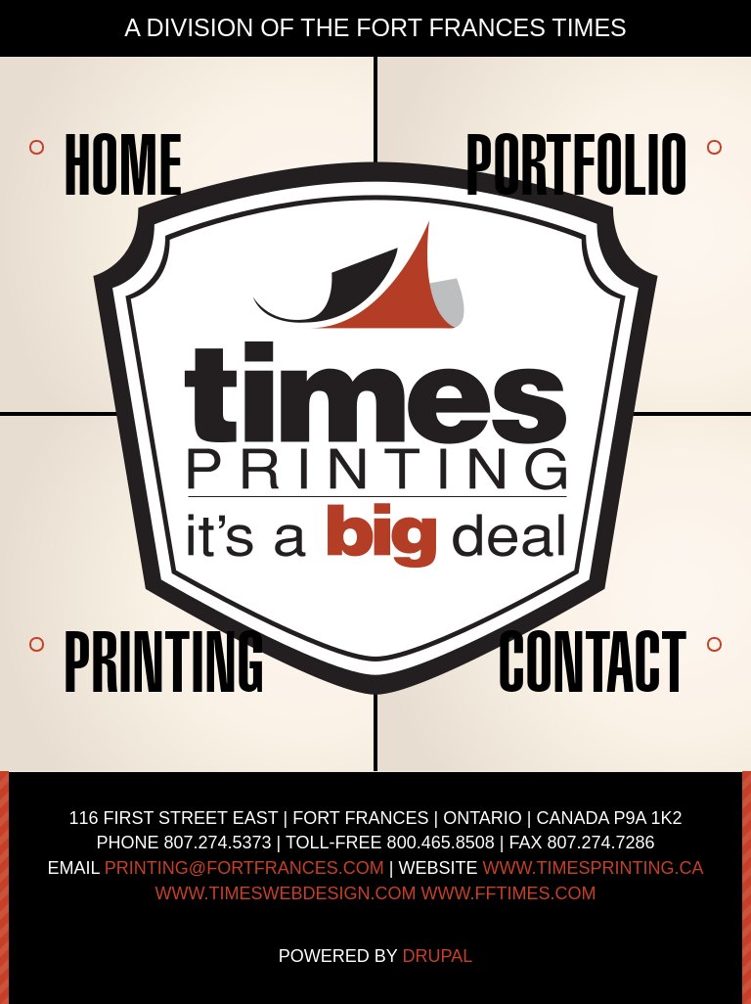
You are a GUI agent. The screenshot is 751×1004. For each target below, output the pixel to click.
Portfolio (576, 164)
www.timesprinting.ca (593, 868)
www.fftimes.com (508, 893)
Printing (164, 661)
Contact (592, 661)
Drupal (438, 956)
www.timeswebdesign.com (286, 893)
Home (123, 164)
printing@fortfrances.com (244, 868)
